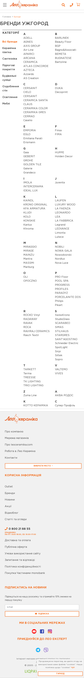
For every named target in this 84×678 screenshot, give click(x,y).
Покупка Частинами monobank (25, 573)
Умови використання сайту (22, 553)
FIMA (58, 134)
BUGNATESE (63, 58)
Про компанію (14, 432)
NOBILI (59, 247)
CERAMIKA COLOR (35, 108)
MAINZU (28, 255)
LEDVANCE (62, 229)
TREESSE (29, 377)
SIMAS (59, 327)
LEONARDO (62, 213)
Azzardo (28, 74)
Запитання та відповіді (20, 560)
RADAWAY (30, 319)
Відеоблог (11, 513)
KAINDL (28, 200)
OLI (25, 277)
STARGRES (62, 335)
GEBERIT (29, 156)
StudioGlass (62, 319)
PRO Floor (61, 277)
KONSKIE (29, 221)
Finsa (58, 130)
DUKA (59, 88)
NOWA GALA (63, 251)
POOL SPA (62, 281)
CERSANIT (30, 88)
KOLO (27, 217)
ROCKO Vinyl (31, 315)
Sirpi (58, 351)
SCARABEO (62, 323)
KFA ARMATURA (34, 208)
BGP (57, 46)
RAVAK (28, 323)
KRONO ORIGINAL (35, 205)
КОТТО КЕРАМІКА (35, 405)
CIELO (27, 92)
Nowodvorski (63, 255)
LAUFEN (60, 200)
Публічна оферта (16, 547)
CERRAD (29, 116)
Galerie (27, 168)
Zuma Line (30, 395)
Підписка (42, 614)
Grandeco (29, 173)
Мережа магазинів (17, 438)
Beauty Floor (63, 42)
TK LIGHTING (32, 381)
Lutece (59, 237)
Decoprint (61, 92)
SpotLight (61, 347)
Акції (8, 506)
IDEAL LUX (30, 191)
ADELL (27, 38)
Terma (27, 373)
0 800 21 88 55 (17, 529)
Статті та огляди (16, 519)
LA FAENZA (63, 208)
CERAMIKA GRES (34, 112)
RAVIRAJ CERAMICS (36, 331)
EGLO (26, 134)
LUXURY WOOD (65, 205)
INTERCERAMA (33, 186)
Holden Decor (64, 156)
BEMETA (60, 54)
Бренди (10, 493)
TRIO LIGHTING (33, 385)
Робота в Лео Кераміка (20, 451)
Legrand (60, 225)
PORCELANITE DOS (68, 297)
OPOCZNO (30, 281)
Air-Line (28, 50)
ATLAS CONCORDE (35, 66)
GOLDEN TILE (32, 164)
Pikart (59, 305)
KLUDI (27, 213)
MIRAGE (28, 251)
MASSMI (28, 263)
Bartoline (61, 62)
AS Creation (31, 78)
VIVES (59, 373)
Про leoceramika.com (19, 445)
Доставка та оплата (18, 540)
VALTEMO (61, 369)
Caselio (27, 120)
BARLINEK (62, 38)
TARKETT (29, 369)
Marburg (28, 267)
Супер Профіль (65, 405)
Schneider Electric (66, 343)
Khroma (28, 229)
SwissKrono (62, 315)
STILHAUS (62, 331)
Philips (59, 301)
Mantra (27, 259)
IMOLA (27, 182)
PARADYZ (61, 293)
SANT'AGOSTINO (66, 339)
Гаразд (60, 674)
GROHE (28, 160)
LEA (57, 217)
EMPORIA (29, 130)
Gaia (26, 152)
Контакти (11, 458)
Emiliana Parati (32, 138)
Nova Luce (61, 263)
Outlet (9, 487)
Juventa (60, 182)
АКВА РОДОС (64, 395)
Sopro (59, 359)
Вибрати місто (42, 466)
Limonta (60, 233)
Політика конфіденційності (23, 567)
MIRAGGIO (30, 247)
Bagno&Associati (65, 50)
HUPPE (59, 152)
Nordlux (60, 259)
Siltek (58, 355)
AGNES (28, 42)
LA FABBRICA (64, 221)
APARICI (28, 54)
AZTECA (28, 70)
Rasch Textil (31, 335)
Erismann (29, 142)
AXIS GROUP (31, 46)
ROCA (27, 327)
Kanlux (27, 225)
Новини (10, 500)
